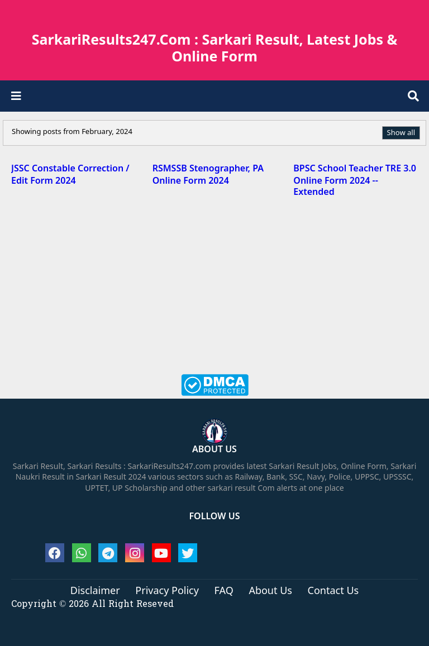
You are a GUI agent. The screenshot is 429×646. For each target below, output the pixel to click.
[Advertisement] (214, 293)
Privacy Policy (167, 590)
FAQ (223, 590)
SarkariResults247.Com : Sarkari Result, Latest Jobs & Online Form (215, 47)
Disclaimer (95, 590)
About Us (270, 590)
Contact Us (333, 590)
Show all (401, 132)
